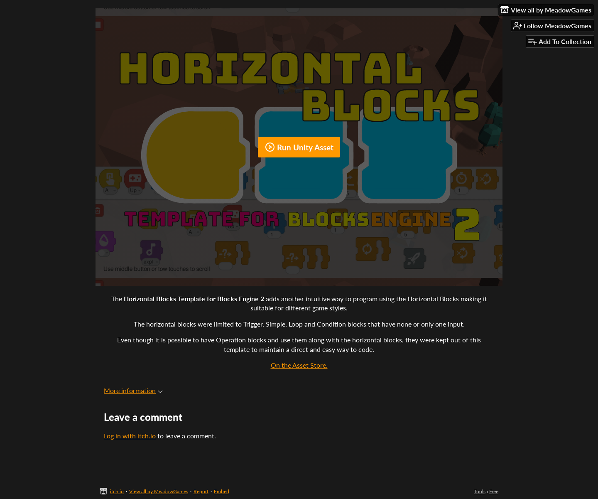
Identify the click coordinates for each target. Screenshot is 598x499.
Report (201, 491)
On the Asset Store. (299, 365)
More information (133, 390)
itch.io (117, 491)
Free (493, 491)
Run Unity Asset (299, 147)
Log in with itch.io (130, 436)
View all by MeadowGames (158, 491)
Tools (479, 491)
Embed (221, 491)
